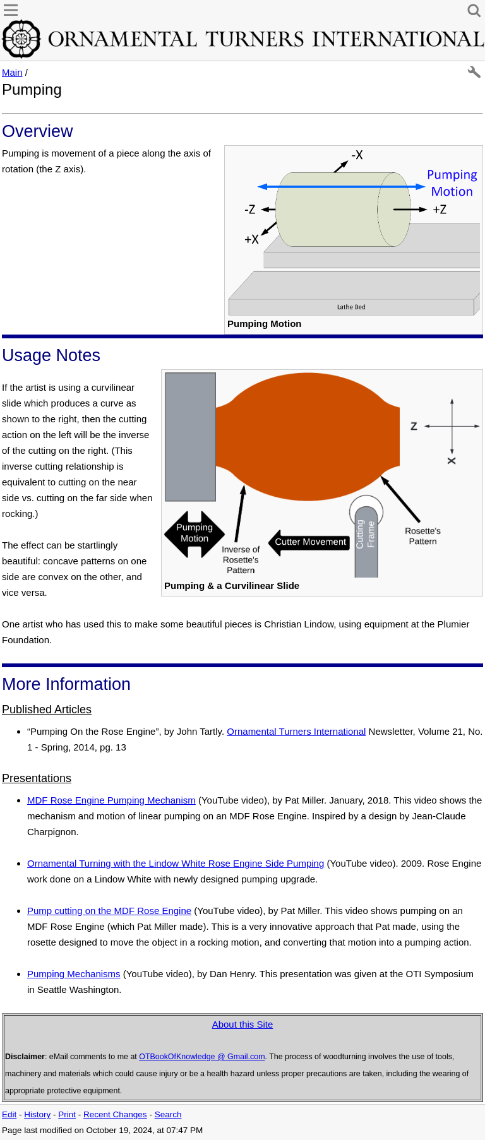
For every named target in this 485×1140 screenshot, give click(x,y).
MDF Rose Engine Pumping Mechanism (111, 800)
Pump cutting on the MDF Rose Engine (109, 910)
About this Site (242, 1024)
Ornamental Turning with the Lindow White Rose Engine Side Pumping (175, 863)
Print (67, 1114)
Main (12, 72)
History (37, 1114)
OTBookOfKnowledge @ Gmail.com (202, 1056)
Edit (9, 1114)
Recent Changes (115, 1114)
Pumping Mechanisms (74, 973)
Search (168, 1114)
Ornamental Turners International (296, 731)
